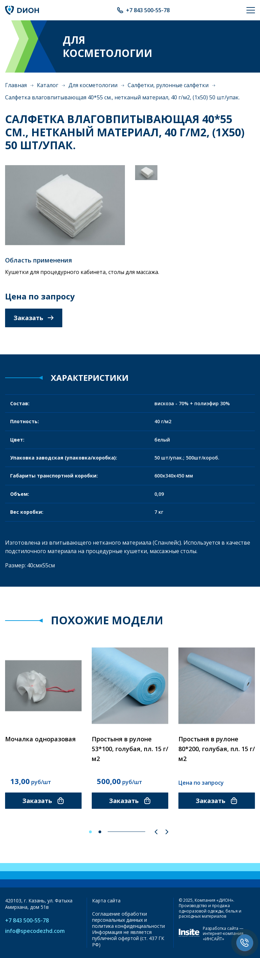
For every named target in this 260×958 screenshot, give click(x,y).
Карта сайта (106, 900)
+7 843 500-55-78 (148, 10)
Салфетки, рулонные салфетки (168, 85)
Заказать (34, 318)
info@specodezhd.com (35, 931)
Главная (16, 85)
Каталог (47, 85)
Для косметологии (92, 85)
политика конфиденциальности (128, 926)
